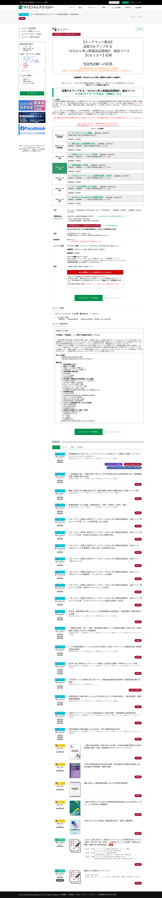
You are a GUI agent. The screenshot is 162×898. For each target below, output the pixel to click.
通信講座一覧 (25, 50)
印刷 (139, 29)
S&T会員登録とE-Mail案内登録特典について (111, 216)
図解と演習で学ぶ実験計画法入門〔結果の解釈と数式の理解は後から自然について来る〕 (105, 491)
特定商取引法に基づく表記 (107, 894)
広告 (78, 894)
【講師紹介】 (95, 314)
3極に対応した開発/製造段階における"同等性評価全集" (106, 783)
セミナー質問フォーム (30, 31)
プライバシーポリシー (89, 894)
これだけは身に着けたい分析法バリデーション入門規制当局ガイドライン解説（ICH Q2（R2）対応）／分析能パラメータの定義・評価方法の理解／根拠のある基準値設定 (112, 842)
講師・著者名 (25, 82)
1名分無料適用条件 (110, 225)
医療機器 (24, 66)
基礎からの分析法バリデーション (97, 871)
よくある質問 (116, 7)
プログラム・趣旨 (27, 83)
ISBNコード (25, 80)
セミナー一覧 (25, 47)
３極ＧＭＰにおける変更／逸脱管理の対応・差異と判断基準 (108, 821)
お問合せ (128, 7)
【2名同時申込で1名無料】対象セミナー (66, 34)
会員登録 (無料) (114, 2)
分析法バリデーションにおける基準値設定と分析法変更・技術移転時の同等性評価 (102, 713)
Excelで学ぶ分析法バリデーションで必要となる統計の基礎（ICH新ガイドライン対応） (104, 663)
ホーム (72, 7)
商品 (81, 7)
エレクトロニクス (27, 57)
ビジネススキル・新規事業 (29, 62)
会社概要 (138, 7)
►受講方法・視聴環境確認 (89, 246)
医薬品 (23, 64)
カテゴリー (93, 7)
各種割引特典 (58, 218)
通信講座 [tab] (80, 447)
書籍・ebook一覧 (27, 49)
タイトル (24, 78)
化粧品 (23, 67)
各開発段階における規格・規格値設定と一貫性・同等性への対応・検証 (97, 505)
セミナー (140, 16)
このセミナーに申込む (88, 298)
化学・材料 (25, 58)
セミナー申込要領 (28, 28)
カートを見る (137, 2)
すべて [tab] (56, 447)
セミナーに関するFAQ (30, 37)
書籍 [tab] (72, 447)
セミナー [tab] (65, 447)
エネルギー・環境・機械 (29, 60)
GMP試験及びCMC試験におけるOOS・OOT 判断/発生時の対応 (94, 729)
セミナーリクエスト (113, 298)
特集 (104, 7)
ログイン (125, 2)
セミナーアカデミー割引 (31, 34)
